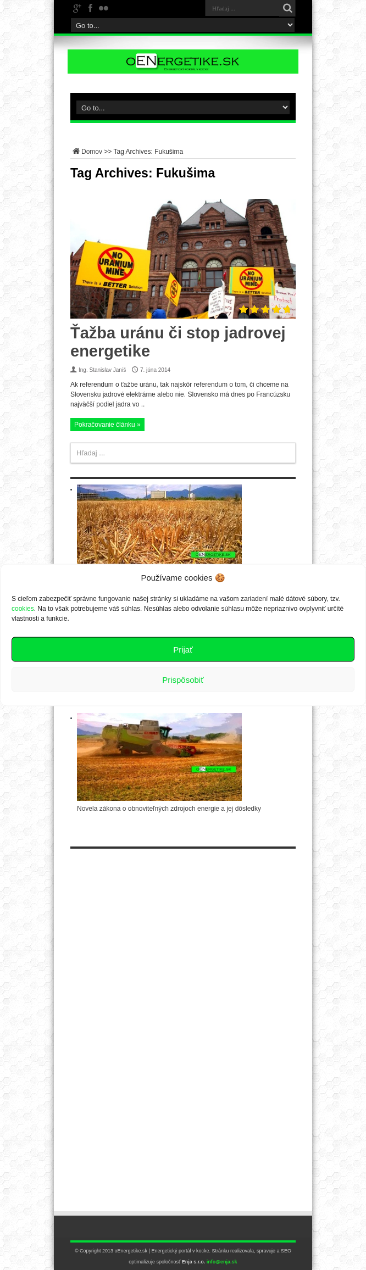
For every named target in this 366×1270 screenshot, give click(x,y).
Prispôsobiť (183, 679)
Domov (86, 151)
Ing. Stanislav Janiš (102, 370)
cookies (23, 608)
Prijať (183, 649)
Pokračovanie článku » (107, 424)
